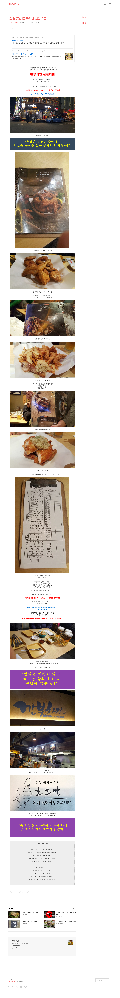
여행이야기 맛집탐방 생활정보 (20, 946)
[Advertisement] (42, 49)
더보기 (74, 912)
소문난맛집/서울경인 (13, 22)
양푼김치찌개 (42, 612)
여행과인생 (14, 4)
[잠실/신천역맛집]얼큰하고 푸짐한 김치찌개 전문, (42, 610)
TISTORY (10, 982)
